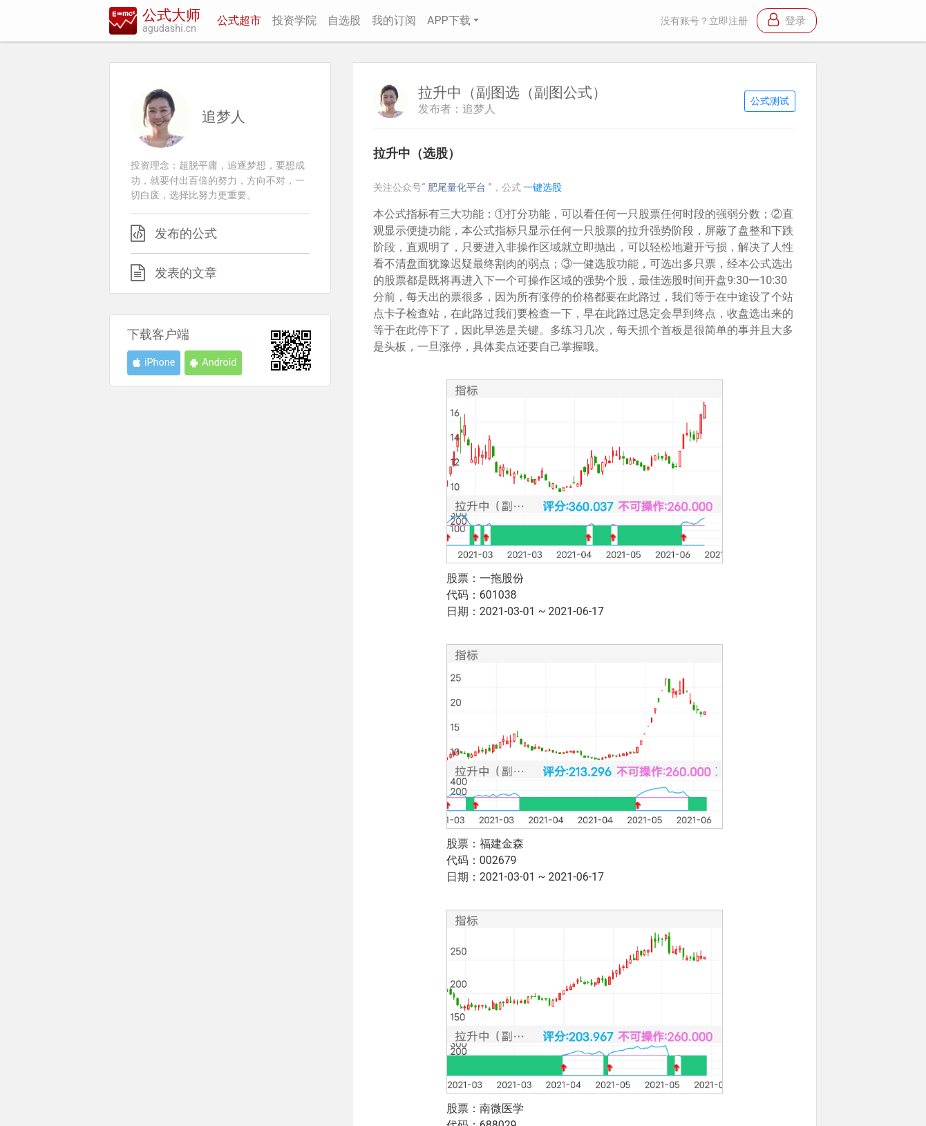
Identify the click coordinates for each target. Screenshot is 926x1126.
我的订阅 (394, 20)
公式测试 (769, 100)
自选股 (344, 20)
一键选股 (542, 188)
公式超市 (239, 20)
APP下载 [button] (449, 20)
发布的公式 (186, 234)
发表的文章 (186, 273)
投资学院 (294, 20)
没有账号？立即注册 (704, 21)
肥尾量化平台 (458, 188)
